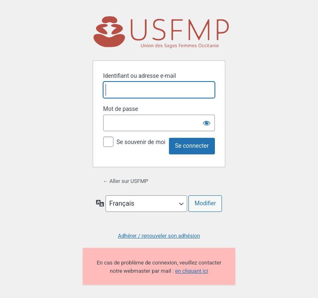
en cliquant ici (191, 271)
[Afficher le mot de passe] (206, 123)
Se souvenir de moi (140, 142)
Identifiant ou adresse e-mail (139, 75)
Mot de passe (120, 109)
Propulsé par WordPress (161, 33)
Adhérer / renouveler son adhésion (159, 236)
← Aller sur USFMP (125, 181)
